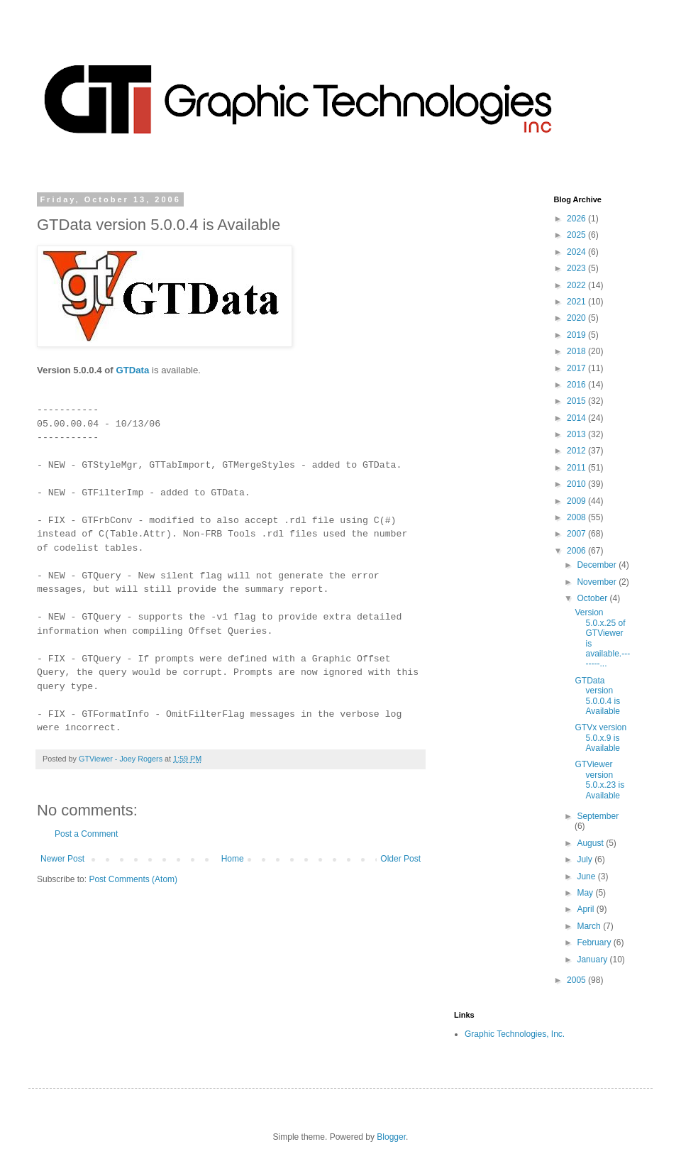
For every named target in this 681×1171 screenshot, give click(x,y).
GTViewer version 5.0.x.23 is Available (599, 779)
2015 (577, 401)
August (591, 843)
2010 (577, 484)
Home (232, 859)
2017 (577, 368)
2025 (577, 235)
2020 (577, 318)
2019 (577, 335)
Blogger (391, 1137)
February (595, 942)
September (598, 816)
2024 (577, 252)
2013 (577, 434)
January (593, 959)
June (587, 876)
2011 (577, 468)
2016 (577, 385)
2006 (577, 551)
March (590, 926)
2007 (577, 534)
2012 (577, 451)
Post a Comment (86, 834)
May (586, 893)
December (598, 565)
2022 (577, 285)
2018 (577, 351)
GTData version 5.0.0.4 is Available (597, 696)
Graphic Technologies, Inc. (515, 1034)
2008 (577, 517)
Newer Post (62, 859)
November (598, 582)
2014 (577, 418)
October (593, 598)
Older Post (400, 859)
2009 (577, 501)
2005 (577, 980)
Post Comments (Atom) (133, 879)
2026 (577, 219)
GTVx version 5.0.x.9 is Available (600, 737)
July (585, 859)
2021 (577, 302)
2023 (577, 268)
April (586, 909)
